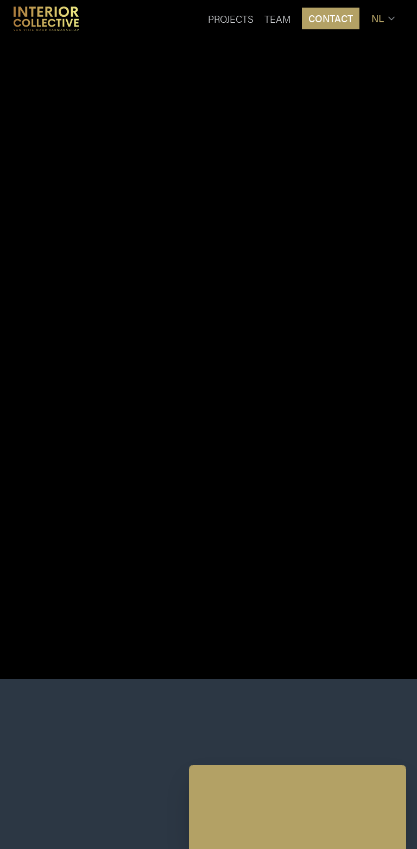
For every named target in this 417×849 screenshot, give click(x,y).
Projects (231, 19)
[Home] (46, 19)
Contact (330, 18)
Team (277, 19)
